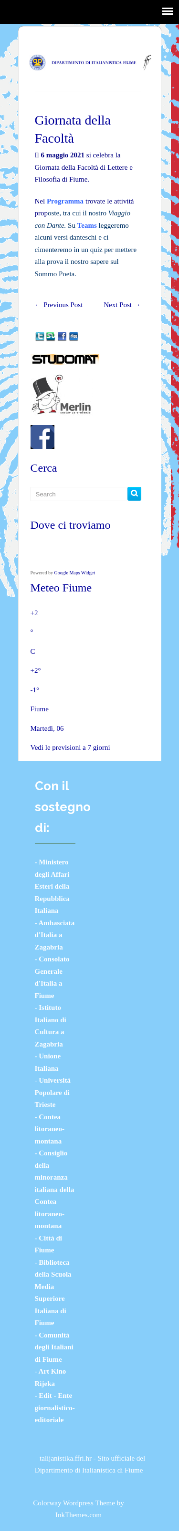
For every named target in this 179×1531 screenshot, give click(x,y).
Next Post (122, 305)
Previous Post (59, 305)
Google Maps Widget (74, 572)
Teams (87, 225)
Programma (65, 201)
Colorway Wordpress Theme (74, 1503)
